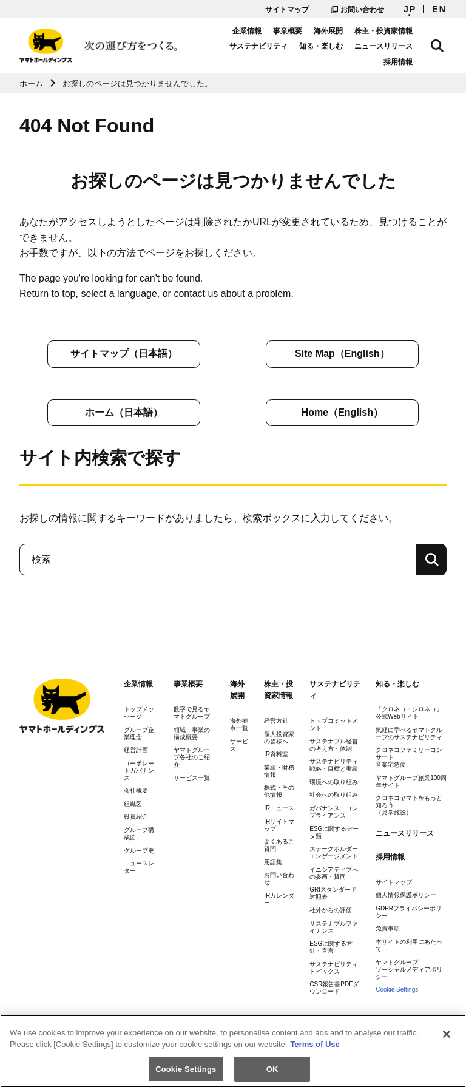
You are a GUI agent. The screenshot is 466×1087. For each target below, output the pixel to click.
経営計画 (136, 750)
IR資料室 (276, 754)
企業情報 (253, 38)
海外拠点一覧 (239, 724)
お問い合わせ (357, 9)
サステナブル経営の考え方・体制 (333, 745)
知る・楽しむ (287, 54)
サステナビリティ (224, 54)
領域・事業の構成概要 (192, 733)
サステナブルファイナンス (333, 927)
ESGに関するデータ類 (334, 832)
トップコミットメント (333, 724)
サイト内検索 (440, 44)
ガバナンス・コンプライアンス (333, 812)
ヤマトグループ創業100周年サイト (411, 781)
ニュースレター (139, 867)
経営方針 (276, 720)
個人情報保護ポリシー (406, 895)
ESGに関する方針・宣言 (331, 947)
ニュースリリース (350, 54)
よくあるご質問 (279, 845)
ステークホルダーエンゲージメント (333, 852)
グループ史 (139, 850)
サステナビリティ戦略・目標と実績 (333, 765)
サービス (239, 745)
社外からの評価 (330, 910)
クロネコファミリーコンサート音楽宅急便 (409, 757)
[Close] (446, 1043)
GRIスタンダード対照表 (333, 893)
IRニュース (279, 808)
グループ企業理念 (139, 733)
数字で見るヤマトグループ (192, 713)
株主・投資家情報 (391, 38)
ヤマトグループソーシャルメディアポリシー (409, 969)
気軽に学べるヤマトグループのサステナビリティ (409, 733)
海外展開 (335, 38)
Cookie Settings (397, 989)
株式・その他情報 (279, 791)
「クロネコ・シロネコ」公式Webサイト (409, 713)
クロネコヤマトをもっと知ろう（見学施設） (409, 805)
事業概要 (294, 38)
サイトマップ (287, 9)
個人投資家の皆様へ (279, 738)
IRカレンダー (279, 899)
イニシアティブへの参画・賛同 (333, 873)
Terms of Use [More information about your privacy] (314, 1053)
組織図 (133, 804)
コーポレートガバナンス (139, 770)
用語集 (273, 862)
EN (439, 9)
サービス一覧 (192, 777)
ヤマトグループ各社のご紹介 (192, 757)
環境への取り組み (333, 782)
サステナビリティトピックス (333, 968)
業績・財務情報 (279, 771)
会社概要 (136, 790)
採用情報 (405, 54)
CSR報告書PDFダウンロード (334, 988)
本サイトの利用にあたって (409, 945)
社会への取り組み (333, 794)
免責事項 (388, 928)
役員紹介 (136, 816)
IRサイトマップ (279, 825)
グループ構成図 (139, 834)
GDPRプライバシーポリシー (409, 912)
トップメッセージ (139, 713)
